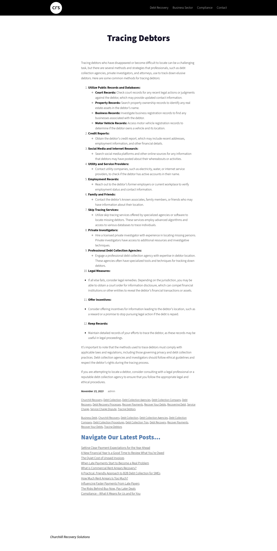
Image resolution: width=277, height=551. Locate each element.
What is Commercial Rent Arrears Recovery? (109, 468)
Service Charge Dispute (103, 409)
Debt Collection (112, 400)
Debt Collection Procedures (108, 422)
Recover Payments (132, 404)
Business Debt (89, 418)
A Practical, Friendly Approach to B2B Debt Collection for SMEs (120, 473)
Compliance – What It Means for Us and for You (110, 493)
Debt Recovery (158, 422)
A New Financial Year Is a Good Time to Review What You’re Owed (122, 453)
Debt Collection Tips (137, 422)
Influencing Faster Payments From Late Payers (110, 483)
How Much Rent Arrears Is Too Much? (104, 478)
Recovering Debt (176, 404)
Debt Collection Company (166, 400)
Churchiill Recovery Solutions (70, 537)
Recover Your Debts (155, 404)
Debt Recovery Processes (107, 404)
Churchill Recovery (91, 400)
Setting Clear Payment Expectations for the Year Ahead (115, 448)
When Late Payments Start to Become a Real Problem (115, 463)
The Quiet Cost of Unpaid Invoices (102, 458)
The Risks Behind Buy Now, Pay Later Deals (108, 488)
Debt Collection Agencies (136, 400)
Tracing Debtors (127, 409)
